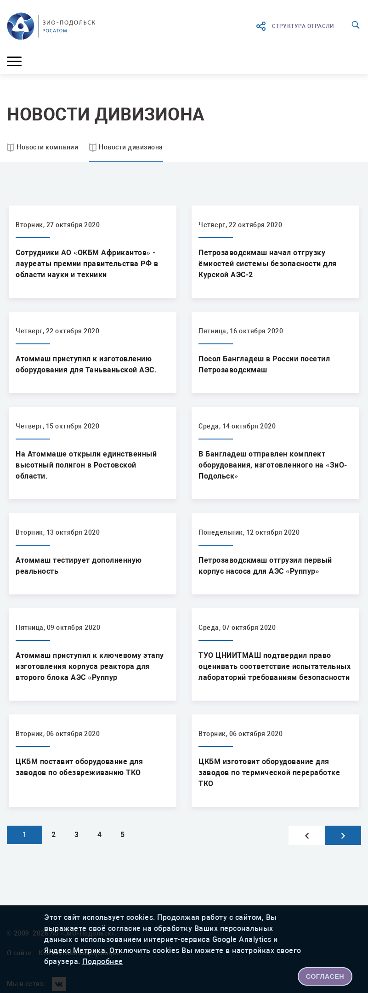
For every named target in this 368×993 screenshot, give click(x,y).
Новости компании (47, 147)
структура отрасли (294, 26)
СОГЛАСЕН (325, 976)
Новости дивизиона (131, 147)
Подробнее (102, 961)
